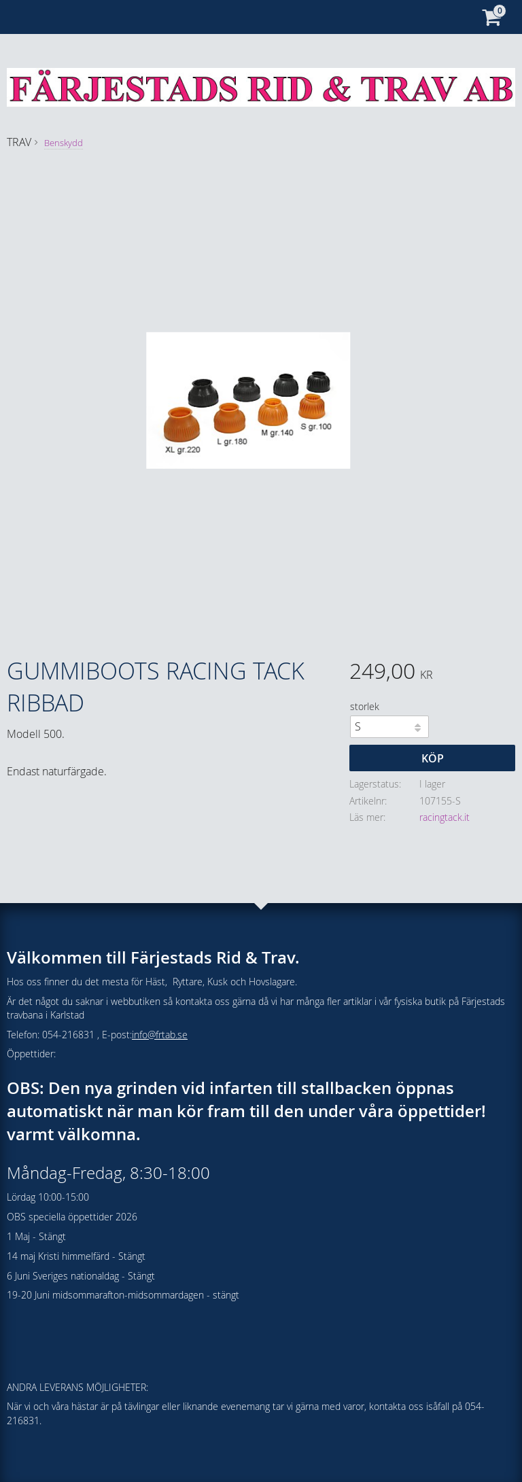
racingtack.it (444, 817)
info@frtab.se (160, 1034)
